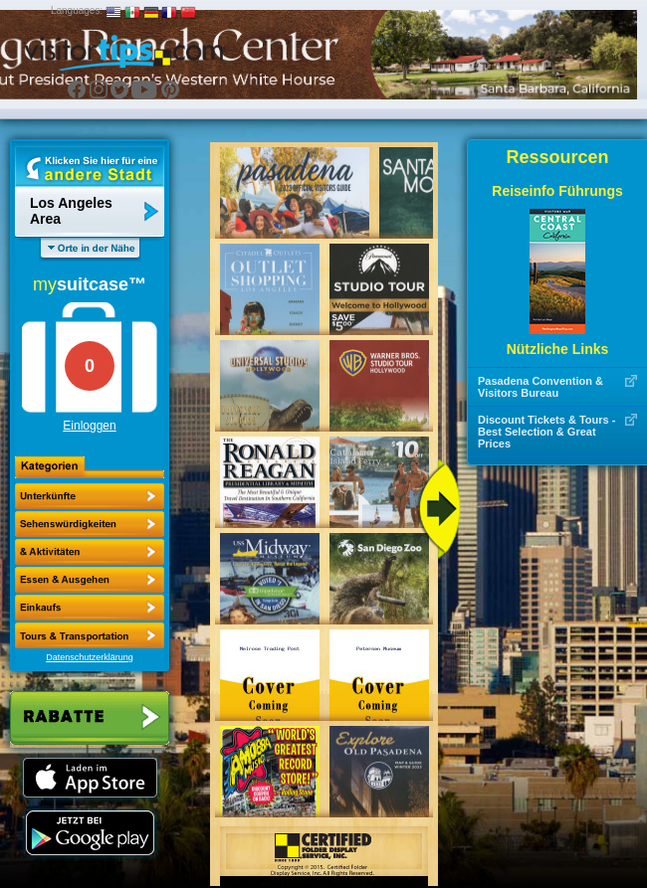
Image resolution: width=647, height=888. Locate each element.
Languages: (77, 10)
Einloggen (89, 426)
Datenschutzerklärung (89, 657)
